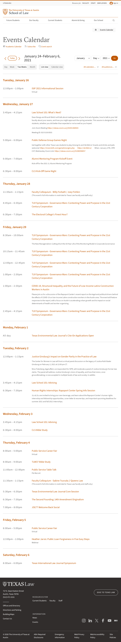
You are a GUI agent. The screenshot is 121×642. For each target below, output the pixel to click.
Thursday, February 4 (16, 443)
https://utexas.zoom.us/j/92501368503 (63, 128)
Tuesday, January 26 (16, 80)
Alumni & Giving (79, 20)
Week (12, 67)
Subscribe (29, 46)
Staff (93, 3)
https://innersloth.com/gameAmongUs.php (57, 148)
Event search (45, 46)
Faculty (85, 3)
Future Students (14, 20)
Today (12, 58)
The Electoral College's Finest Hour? (50, 214)
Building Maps (8, 614)
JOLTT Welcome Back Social (46, 507)
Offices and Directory (11, 605)
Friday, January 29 (14, 227)
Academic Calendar (12, 46)
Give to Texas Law (106, 592)
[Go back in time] (5, 58)
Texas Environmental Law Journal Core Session (55, 491)
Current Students (56, 20)
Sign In (114, 3)
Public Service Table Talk (44, 469)
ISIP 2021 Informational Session (47, 88)
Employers (102, 3)
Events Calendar (106, 30)
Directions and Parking (12, 610)
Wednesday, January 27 (18, 104)
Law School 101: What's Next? (46, 112)
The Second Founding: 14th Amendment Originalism (58, 499)
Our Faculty (35, 20)
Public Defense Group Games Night (49, 140)
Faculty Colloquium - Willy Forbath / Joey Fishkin (56, 192)
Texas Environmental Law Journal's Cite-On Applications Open (63, 335)
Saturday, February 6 (16, 555)
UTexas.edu (7, 3)
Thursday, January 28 (16, 184)
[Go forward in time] (19, 58)
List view (44, 67)
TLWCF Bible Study (41, 462)
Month (32, 67)
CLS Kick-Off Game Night (44, 171)
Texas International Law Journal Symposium (54, 563)
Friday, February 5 (14, 520)
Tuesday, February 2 (15, 348)
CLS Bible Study (40, 430)
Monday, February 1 (15, 327)
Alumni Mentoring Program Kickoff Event (52, 158)
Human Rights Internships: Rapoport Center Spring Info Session (63, 390)
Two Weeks (22, 67)
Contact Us (7, 618)
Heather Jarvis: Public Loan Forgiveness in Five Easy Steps (61, 539)
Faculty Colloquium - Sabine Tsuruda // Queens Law (57, 480)
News (34, 617)
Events (35, 622)
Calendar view (57, 67)
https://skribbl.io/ (84, 148)
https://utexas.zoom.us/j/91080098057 (70, 151)
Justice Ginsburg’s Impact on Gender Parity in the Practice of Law (64, 356)
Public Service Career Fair (44, 451)
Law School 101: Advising (44, 382)
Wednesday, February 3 (17, 414)
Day (5, 67)
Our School (100, 20)
